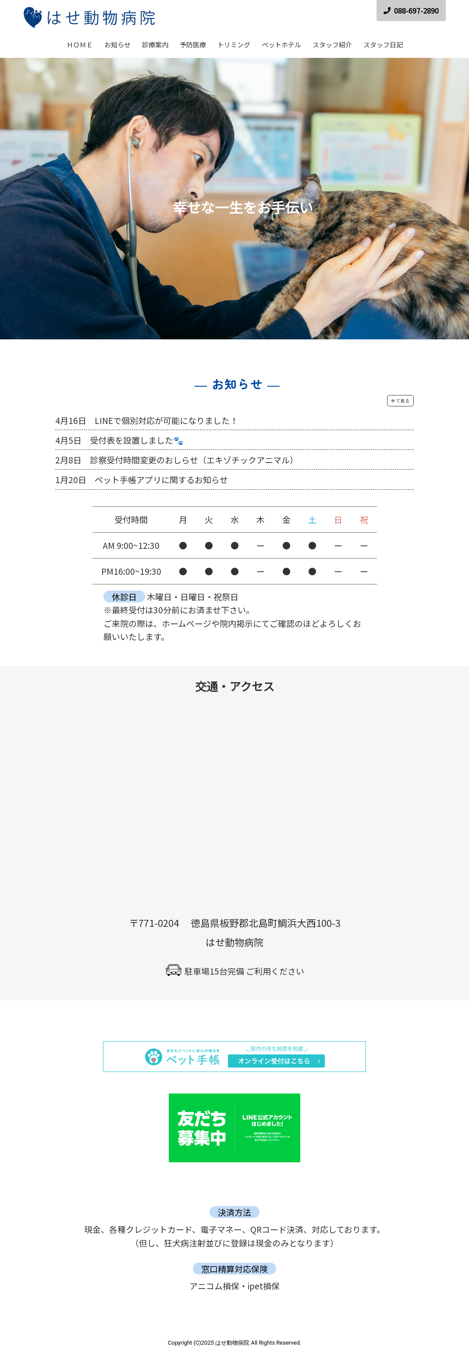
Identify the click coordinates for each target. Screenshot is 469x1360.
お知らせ (117, 44)
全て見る (400, 400)
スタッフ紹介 (332, 44)
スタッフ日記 (383, 44)
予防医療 (193, 44)
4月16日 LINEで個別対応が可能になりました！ (146, 420)
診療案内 (155, 44)
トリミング (233, 44)
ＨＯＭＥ (80, 44)
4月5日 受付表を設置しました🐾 (119, 440)
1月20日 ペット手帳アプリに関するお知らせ (141, 479)
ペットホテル (281, 44)
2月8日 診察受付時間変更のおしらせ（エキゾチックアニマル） (176, 460)
